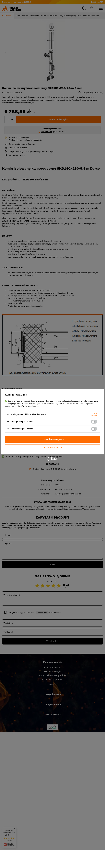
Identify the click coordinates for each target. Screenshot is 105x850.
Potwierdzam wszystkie (52, 439)
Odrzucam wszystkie (52, 447)
